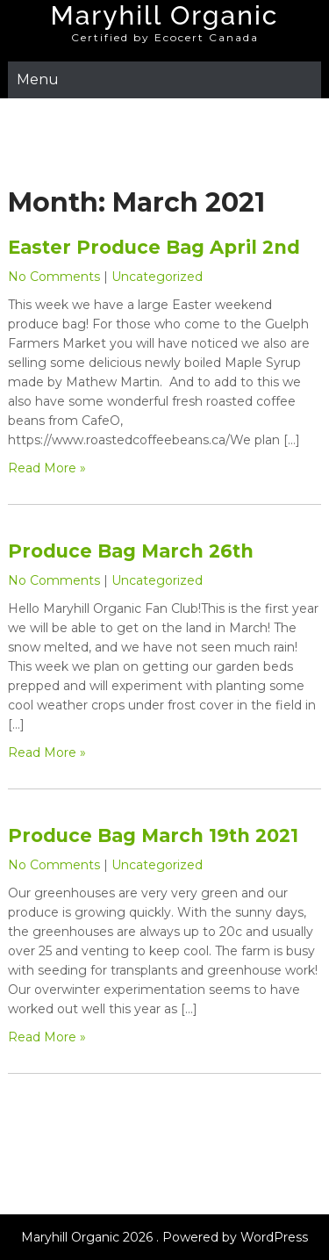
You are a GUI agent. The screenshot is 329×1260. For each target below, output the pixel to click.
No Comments (54, 276)
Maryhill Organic (165, 15)
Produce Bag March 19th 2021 (153, 835)
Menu (38, 79)
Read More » (47, 468)
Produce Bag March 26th (131, 551)
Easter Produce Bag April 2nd (154, 247)
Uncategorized (157, 276)
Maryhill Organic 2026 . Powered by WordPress (164, 1237)
